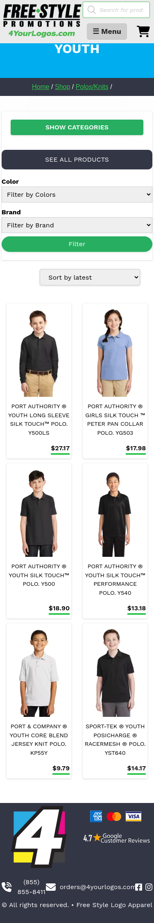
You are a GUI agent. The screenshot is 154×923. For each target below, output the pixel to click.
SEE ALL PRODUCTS (77, 159)
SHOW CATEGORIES (77, 127)
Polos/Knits (92, 86)
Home (41, 86)
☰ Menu (107, 31)
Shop (62, 86)
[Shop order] (90, 277)
